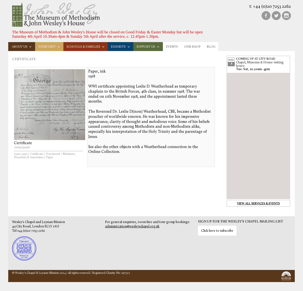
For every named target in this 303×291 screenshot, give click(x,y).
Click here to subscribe (217, 231)
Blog (211, 46)
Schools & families (86, 46)
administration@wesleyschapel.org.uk (132, 226)
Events (172, 46)
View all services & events (258, 203)
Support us (148, 46)
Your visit (49, 46)
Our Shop (192, 46)
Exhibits (120, 46)
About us (22, 46)
